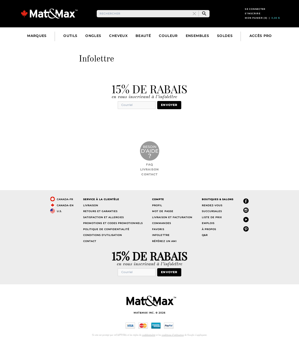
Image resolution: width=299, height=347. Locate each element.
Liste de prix (212, 221)
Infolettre (160, 239)
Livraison (149, 173)
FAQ (149, 168)
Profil (157, 209)
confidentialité (148, 339)
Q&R (205, 239)
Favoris (158, 233)
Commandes (161, 227)
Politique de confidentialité (106, 233)
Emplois (208, 227)
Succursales (212, 215)
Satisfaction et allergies (103, 221)
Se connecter (255, 11)
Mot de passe (162, 215)
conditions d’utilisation (173, 339)
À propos (209, 233)
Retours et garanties (100, 215)
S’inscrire (252, 15)
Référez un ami (164, 245)
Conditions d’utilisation (102, 239)
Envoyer (171, 109)
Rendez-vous (212, 209)
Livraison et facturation (172, 221)
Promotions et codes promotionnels (113, 227)
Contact (149, 178)
